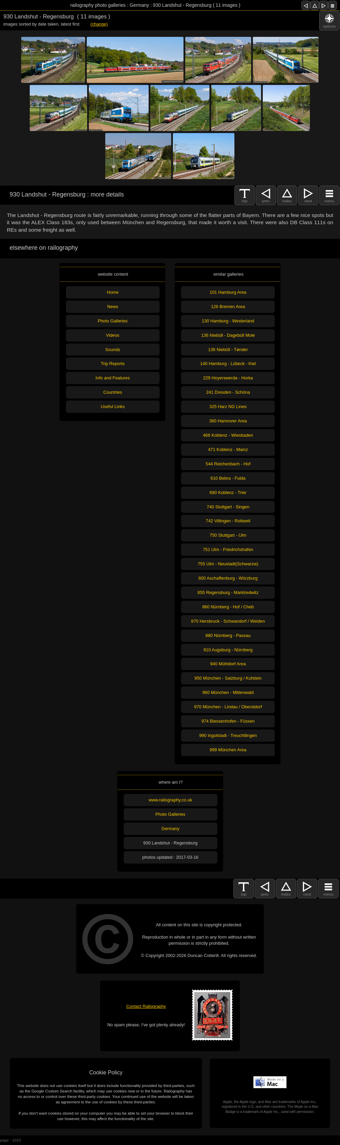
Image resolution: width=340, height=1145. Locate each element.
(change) (99, 24)
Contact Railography (146, 1006)
